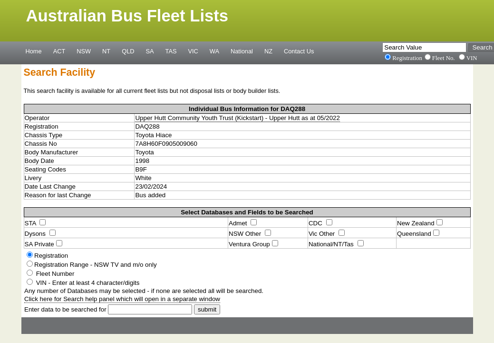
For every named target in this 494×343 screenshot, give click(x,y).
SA (149, 51)
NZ (268, 51)
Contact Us (299, 51)
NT (106, 51)
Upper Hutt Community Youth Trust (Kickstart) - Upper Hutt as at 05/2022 (237, 117)
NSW (84, 51)
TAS (171, 51)
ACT (59, 51)
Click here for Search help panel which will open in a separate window (122, 299)
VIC (193, 51)
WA (214, 51)
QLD (128, 51)
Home (34, 51)
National (242, 51)
